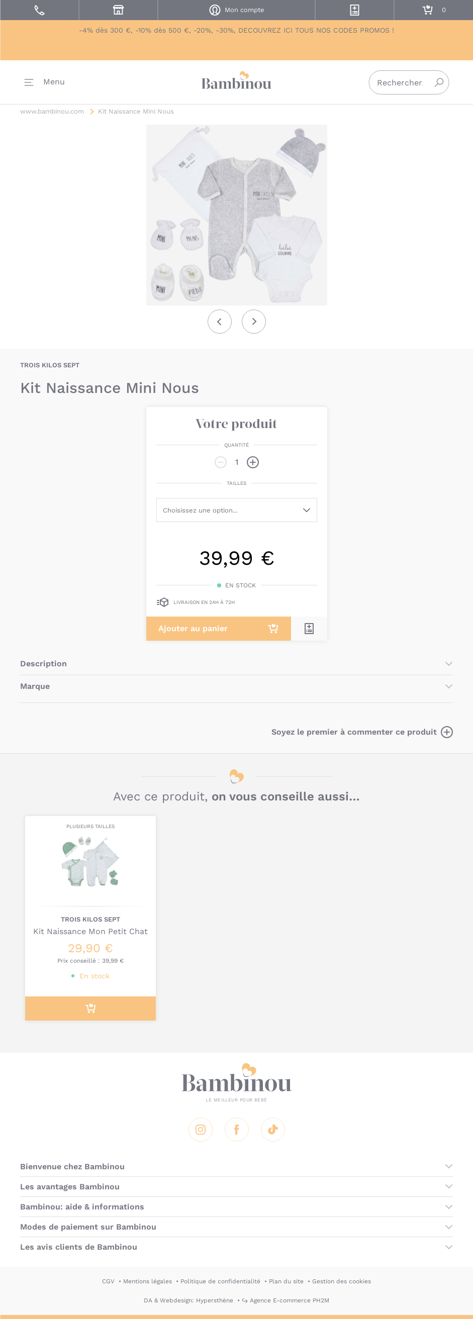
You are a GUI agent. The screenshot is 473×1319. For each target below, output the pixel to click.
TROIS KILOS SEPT (49, 365)
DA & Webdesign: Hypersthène (188, 1300)
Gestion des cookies (341, 1281)
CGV (108, 1281)
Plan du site (286, 1281)
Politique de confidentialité (220, 1281)
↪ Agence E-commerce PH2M (285, 1300)
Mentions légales (147, 1281)
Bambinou (237, 80)
